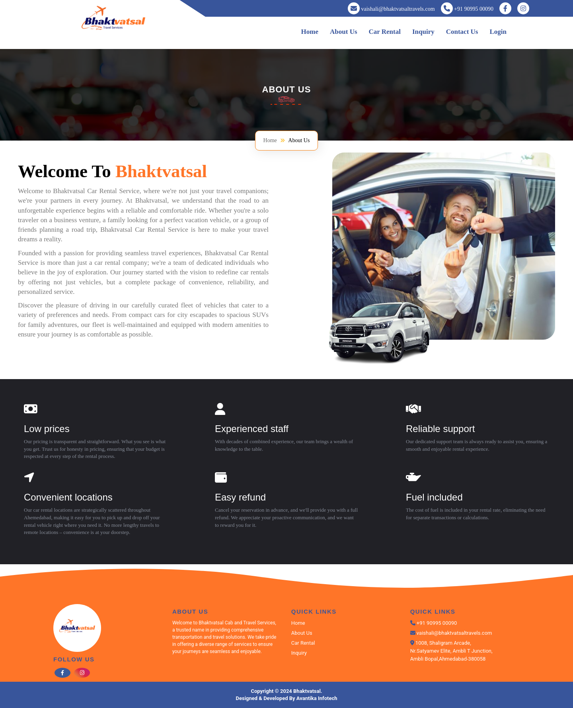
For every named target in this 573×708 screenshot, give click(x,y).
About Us (343, 31)
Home (309, 31)
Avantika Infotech (316, 698)
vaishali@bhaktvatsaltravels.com (398, 9)
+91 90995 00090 (473, 9)
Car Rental (385, 31)
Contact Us (462, 31)
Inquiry (423, 31)
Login (498, 31)
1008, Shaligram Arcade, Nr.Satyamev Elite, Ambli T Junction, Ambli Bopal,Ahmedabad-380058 (451, 651)
